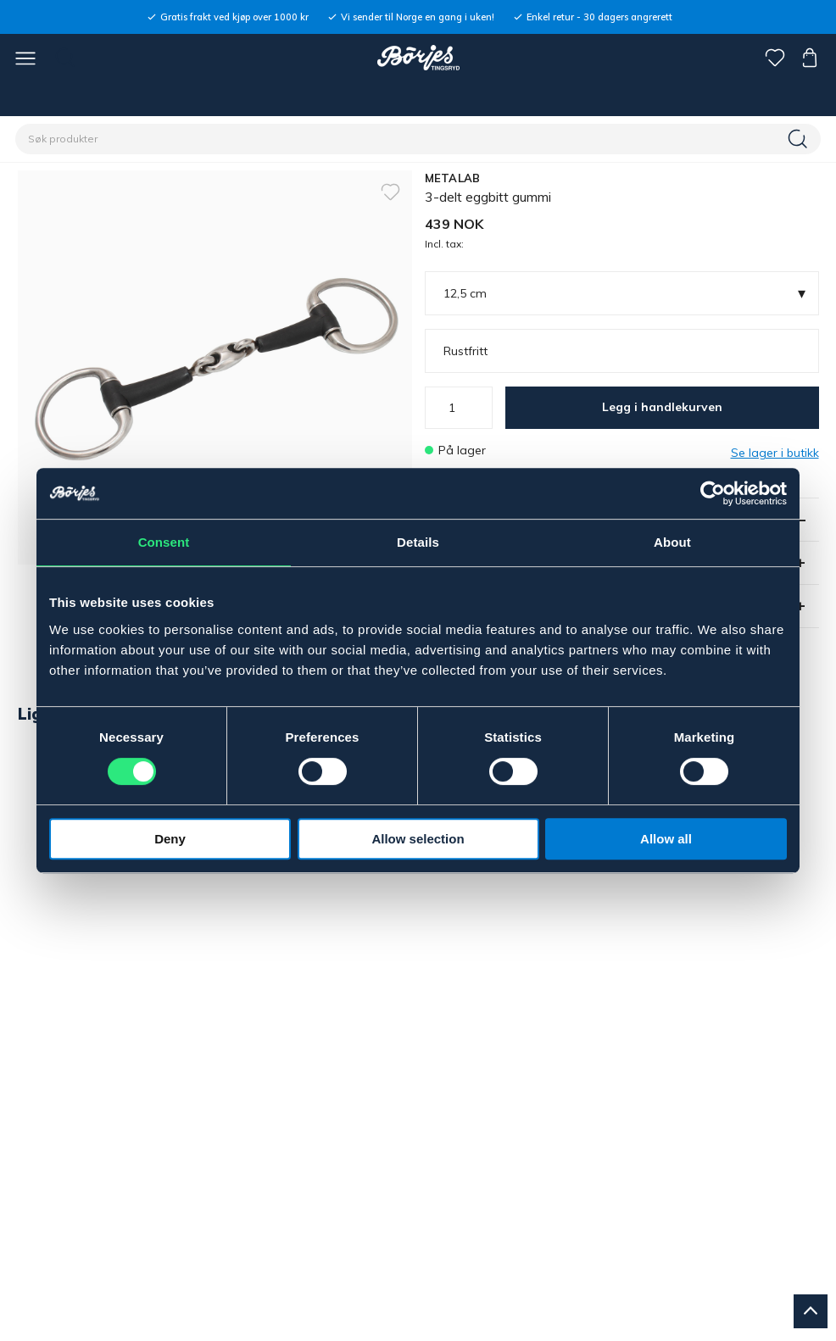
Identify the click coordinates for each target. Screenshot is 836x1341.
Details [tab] (418, 542)
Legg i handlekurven (662, 407)
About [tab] (672, 542)
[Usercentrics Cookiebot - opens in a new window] (712, 493)
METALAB (453, 178)
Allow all (666, 839)
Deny (170, 839)
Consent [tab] (164, 542)
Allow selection (417, 839)
